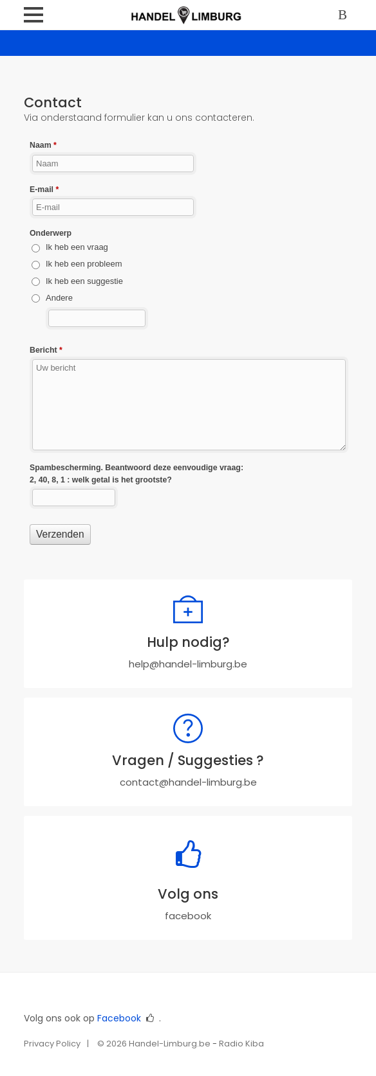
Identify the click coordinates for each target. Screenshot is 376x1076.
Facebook (119, 1018)
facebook (188, 915)
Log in (345, 15)
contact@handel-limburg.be (188, 782)
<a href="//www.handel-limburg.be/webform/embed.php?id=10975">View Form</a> (188, 356)
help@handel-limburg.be (188, 664)
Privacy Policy (52, 1043)
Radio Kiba (241, 1043)
